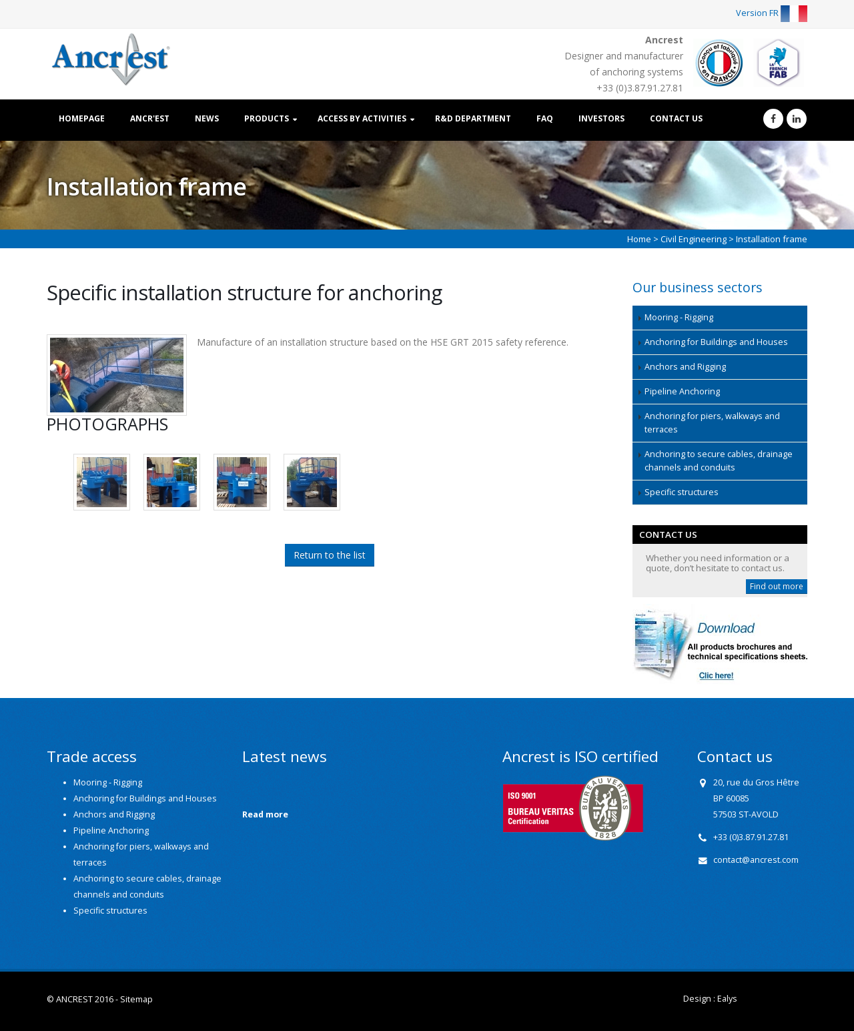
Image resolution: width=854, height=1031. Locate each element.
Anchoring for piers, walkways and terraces (712, 422)
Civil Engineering (694, 239)
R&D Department (473, 118)
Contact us (676, 118)
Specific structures (682, 492)
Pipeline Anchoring (682, 391)
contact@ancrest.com (756, 860)
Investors (601, 118)
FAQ (544, 118)
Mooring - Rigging (679, 317)
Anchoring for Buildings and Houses (716, 342)
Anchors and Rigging (685, 366)
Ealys (727, 998)
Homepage (82, 118)
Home (639, 239)
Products (266, 118)
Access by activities (362, 118)
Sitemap (136, 999)
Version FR (771, 13)
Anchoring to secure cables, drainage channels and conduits (719, 460)
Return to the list (330, 555)
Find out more (776, 586)
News (207, 118)
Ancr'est (149, 118)
